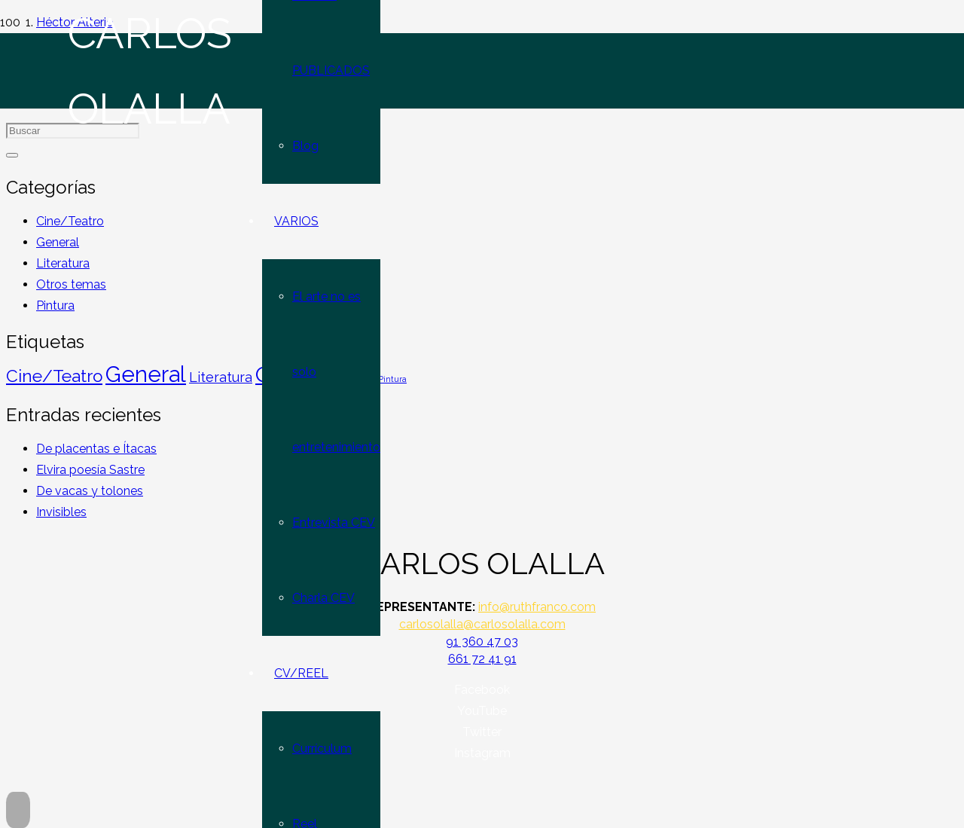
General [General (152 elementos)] (145, 374)
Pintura (55, 305)
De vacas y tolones (89, 491)
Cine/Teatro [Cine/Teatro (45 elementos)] (54, 376)
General (57, 242)
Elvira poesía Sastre (90, 470)
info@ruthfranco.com (537, 607)
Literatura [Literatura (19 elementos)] (220, 377)
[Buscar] (12, 155)
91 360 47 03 (482, 641)
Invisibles (61, 512)
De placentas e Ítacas (96, 448)
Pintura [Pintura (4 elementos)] (392, 378)
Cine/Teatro (70, 221)
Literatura (63, 263)
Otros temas (71, 284)
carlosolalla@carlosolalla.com (482, 624)
